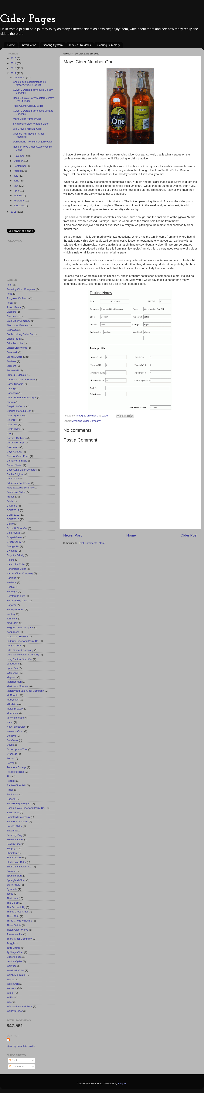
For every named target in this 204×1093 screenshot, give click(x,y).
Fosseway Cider (16, 492)
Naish (10, 722)
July (16, 175)
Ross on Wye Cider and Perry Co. (26, 808)
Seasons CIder (15, 839)
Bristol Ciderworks (17, 347)
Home (11, 45)
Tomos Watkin (14, 934)
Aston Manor (14, 307)
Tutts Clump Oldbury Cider (28, 105)
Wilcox (10, 992)
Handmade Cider (16, 568)
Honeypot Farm (15, 609)
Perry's (11, 763)
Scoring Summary (108, 45)
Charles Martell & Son (19, 410)
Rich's (10, 789)
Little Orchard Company (20, 650)
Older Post (189, 535)
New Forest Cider (16, 726)
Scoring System (53, 45)
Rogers (11, 799)
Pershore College (16, 767)
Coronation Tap (15, 442)
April (16, 190)
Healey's (11, 582)
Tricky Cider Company (19, 938)
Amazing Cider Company (86, 420)
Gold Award (13, 532)
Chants (11, 402)
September (20, 166)
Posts (13, 1060)
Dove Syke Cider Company (22, 469)
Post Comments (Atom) (92, 543)
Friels (10, 501)
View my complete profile (21, 1046)
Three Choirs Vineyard (19, 920)
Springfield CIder (16, 880)
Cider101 (12, 420)
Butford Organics (16, 375)
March (17, 195)
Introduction (29, 45)
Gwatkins (12, 550)
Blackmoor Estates (17, 325)
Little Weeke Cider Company (23, 654)
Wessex (11, 979)
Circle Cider (13, 429)
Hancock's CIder (16, 564)
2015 (14, 58)
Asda (9, 293)
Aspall (10, 302)
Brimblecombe (15, 343)
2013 (14, 68)
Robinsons (13, 794)
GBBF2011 (13, 510)
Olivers (11, 744)
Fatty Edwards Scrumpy (20, 487)
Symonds (12, 889)
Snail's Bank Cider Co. (19, 866)
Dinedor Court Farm (18, 456)
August (18, 170)
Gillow (10, 523)
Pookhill (11, 780)
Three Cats (13, 916)
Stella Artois (13, 884)
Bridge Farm (14, 338)
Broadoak (12, 352)
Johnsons (12, 618)
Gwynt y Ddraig (15, 555)
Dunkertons (13, 478)
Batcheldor (13, 316)
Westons (11, 988)
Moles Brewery (15, 708)
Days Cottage (14, 451)
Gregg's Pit (13, 546)
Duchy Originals (16, 474)
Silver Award (14, 857)
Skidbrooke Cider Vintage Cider (31, 123)
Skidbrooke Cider (16, 862)
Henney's (12, 591)
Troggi (10, 943)
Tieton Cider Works (17, 929)
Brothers (11, 361)
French (11, 496)
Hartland (11, 577)
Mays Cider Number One (27, 118)
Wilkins (11, 997)
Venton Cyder (14, 961)
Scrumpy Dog (14, 835)
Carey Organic (15, 384)
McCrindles (13, 695)
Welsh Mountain (16, 975)
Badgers (11, 311)
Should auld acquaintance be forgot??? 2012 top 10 (29, 83)
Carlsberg (12, 393)
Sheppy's (12, 848)
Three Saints (14, 925)
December (20, 77)
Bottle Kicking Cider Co (20, 334)
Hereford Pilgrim (16, 596)
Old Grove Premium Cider (27, 128)
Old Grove (12, 740)
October (18, 160)
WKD (10, 1001)
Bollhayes (12, 329)
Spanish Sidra (14, 875)
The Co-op (13, 902)
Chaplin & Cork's (16, 406)
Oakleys (11, 735)
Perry (10, 758)
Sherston (12, 853)
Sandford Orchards (17, 821)
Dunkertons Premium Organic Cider (33, 141)
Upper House (14, 956)
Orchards (12, 753)
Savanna (12, 830)
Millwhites (12, 704)
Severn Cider (14, 844)
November (20, 156)
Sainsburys (13, 812)
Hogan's (11, 605)
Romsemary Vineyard (19, 803)
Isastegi (11, 614)
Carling (11, 388)
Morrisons (12, 713)
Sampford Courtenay (18, 817)
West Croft (13, 983)
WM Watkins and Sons (19, 1006)
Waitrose (12, 965)
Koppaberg (13, 632)
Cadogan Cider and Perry (21, 379)
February (19, 200)
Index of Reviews (80, 45)
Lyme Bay (12, 668)
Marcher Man (14, 681)
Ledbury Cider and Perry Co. (23, 641)
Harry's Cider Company (20, 573)
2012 (14, 73)
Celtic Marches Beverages (21, 397)
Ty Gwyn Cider (15, 952)
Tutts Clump (13, 947)
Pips (9, 776)
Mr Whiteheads (15, 717)
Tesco (10, 893)
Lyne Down (13, 672)
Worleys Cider (15, 1011)
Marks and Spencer (18, 686)
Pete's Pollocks (15, 771)
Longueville (13, 663)
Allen (9, 284)
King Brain (12, 623)
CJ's (9, 433)
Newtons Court (15, 731)
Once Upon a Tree (17, 749)
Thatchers (12, 898)
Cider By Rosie (15, 415)
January (18, 205)
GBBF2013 (13, 519)
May (16, 185)
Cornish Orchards (17, 438)
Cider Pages (27, 19)
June (17, 180)
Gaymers (12, 505)
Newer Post (72, 535)
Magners (12, 677)
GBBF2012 (13, 514)
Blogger (122, 1083)
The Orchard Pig (16, 907)
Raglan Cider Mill (16, 785)
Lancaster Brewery (17, 636)
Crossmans (13, 447)
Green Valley (14, 541)
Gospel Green (14, 537)
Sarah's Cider (14, 826)
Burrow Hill (13, 370)
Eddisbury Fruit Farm (18, 483)
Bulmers (11, 365)
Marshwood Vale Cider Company (25, 690)
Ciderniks (12, 424)
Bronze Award (14, 356)
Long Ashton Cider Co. (19, 659)
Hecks (10, 587)
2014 (14, 63)
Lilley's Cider (14, 645)
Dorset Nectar (14, 465)
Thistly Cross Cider (17, 911)
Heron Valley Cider (17, 600)
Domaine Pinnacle (17, 460)
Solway (11, 871)
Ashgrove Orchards (18, 298)
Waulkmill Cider (15, 970)
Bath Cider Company (18, 320)
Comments (16, 1066)
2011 (14, 211)
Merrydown (13, 699)
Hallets (10, 559)
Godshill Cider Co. (17, 528)
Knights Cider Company (20, 627)
